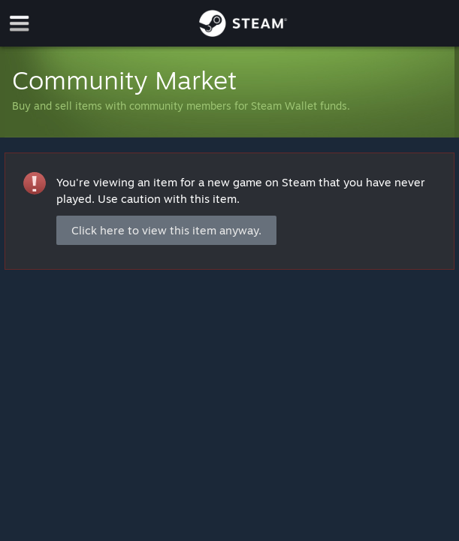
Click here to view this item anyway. (166, 230)
